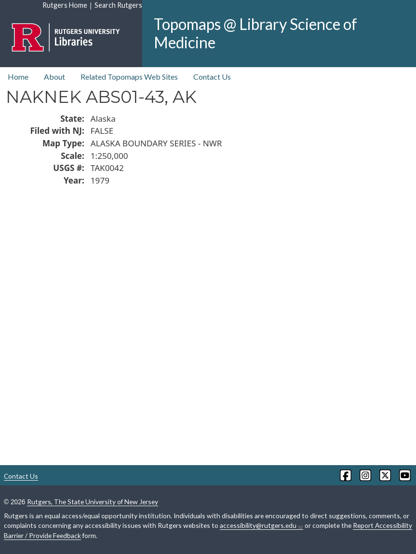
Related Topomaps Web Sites (129, 76)
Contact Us (212, 76)
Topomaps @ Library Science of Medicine (255, 33)
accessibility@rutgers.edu (261, 525)
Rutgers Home (64, 5)
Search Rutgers (118, 5)
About (54, 76)
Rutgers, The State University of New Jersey (92, 501)
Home (18, 76)
